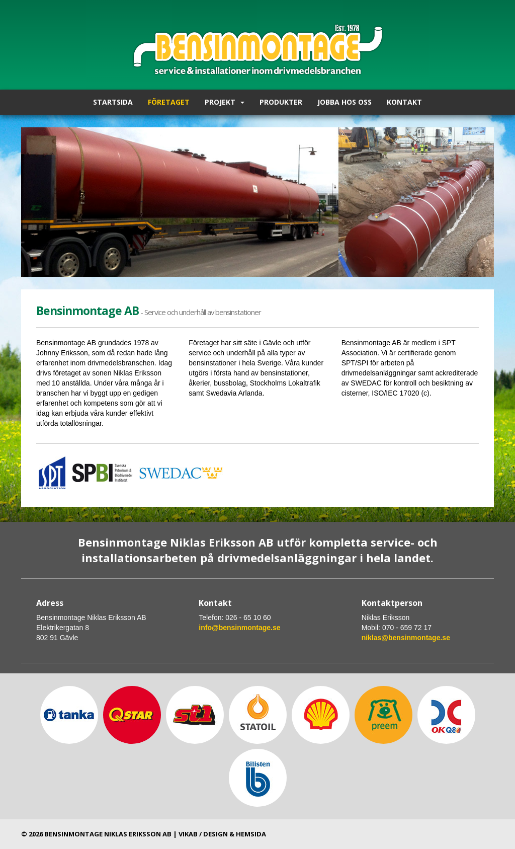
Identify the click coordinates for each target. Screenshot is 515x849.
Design (215, 833)
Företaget (169, 102)
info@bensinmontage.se (239, 628)
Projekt (224, 102)
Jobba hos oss (344, 102)
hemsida (251, 833)
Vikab (188, 833)
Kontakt (404, 102)
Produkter (281, 102)
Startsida (113, 102)
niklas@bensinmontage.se (406, 638)
